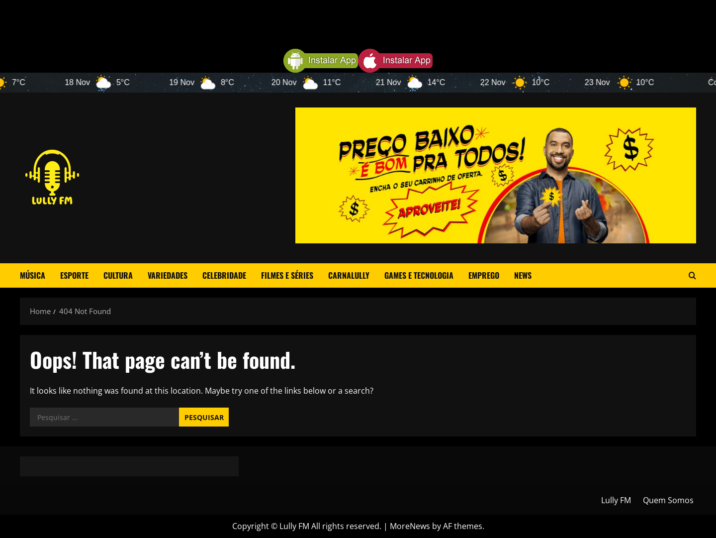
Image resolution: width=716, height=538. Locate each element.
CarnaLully (348, 275)
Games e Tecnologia (418, 275)
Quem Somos (668, 500)
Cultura (118, 275)
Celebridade (224, 275)
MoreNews (410, 526)
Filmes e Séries (287, 275)
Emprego (483, 275)
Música (32, 275)
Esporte (74, 275)
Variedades (167, 275)
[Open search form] (692, 275)
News (523, 275)
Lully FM (616, 500)
